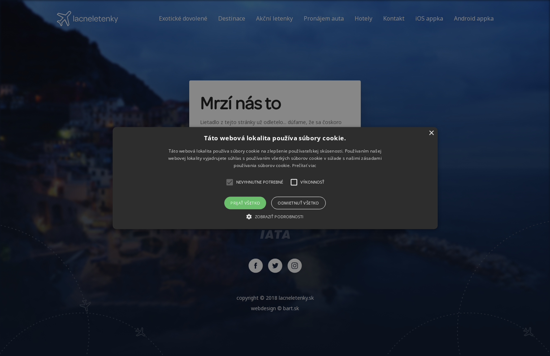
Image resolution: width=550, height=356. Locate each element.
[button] (275, 178)
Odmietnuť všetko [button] (298, 203)
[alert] (275, 178)
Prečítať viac (304, 165)
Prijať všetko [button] (245, 203)
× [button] (431, 133)
